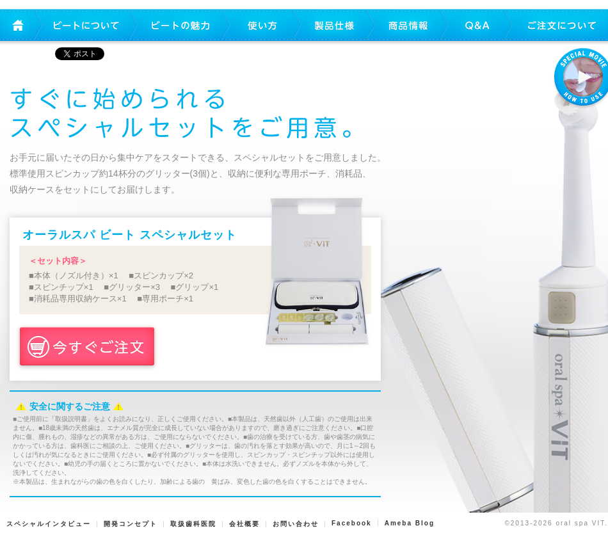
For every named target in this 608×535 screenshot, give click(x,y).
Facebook (352, 523)
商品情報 (408, 25)
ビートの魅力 (180, 25)
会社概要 (244, 523)
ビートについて (86, 25)
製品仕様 (334, 25)
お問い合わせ (296, 523)
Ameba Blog (410, 523)
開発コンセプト (130, 523)
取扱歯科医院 (193, 523)
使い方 (262, 25)
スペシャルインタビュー (48, 523)
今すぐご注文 (87, 347)
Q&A (477, 25)
